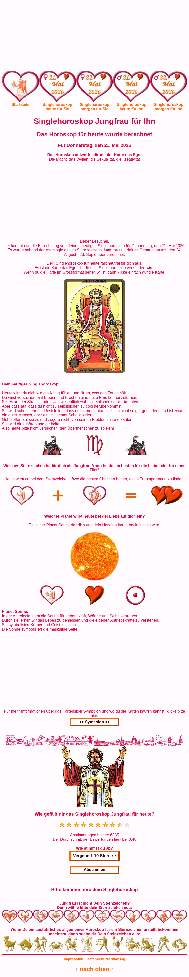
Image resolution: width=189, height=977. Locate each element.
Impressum (73, 959)
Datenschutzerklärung (106, 959)
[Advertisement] (94, 36)
